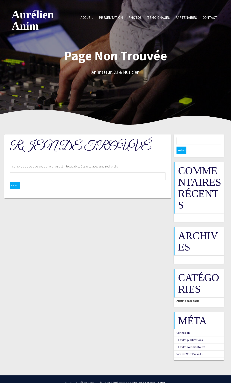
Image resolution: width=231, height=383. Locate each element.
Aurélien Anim (33, 20)
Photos (135, 17)
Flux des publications (189, 332)
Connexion (183, 325)
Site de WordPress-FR (189, 346)
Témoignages (158, 17)
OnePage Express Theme (148, 375)
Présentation (111, 17)
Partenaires (186, 17)
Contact (209, 17)
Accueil (86, 17)
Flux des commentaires (190, 339)
